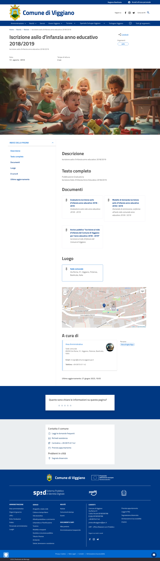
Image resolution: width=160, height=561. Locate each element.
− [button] (65, 293)
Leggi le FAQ (125, 511)
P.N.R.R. (124, 522)
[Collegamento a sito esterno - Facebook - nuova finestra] (125, 12)
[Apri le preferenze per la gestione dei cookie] (6, 555)
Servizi (35, 504)
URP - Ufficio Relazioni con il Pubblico (101, 527)
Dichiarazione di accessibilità (131, 518)
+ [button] (65, 290)
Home (11, 29)
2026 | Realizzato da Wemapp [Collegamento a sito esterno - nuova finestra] (19, 559)
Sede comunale (76, 268)
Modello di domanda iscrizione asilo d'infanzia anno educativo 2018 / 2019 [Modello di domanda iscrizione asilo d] (125, 202)
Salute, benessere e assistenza (43, 543)
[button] (139, 2)
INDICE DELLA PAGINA (19, 142)
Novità (18, 29)
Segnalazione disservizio (129, 515)
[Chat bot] (154, 555)
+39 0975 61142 (94, 519)
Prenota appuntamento (129, 508)
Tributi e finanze (38, 536)
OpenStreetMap (141, 326)
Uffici (11, 515)
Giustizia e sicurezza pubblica (43, 533)
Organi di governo (15, 512)
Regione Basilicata (115, 2)
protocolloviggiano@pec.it (98, 522)
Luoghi (11, 529)
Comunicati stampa (67, 512)
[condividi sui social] (123, 34)
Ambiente (36, 540)
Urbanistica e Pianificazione (42, 522)
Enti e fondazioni (15, 519)
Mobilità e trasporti (39, 529)
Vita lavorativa (38, 515)
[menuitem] (68, 23)
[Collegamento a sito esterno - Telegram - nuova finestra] (133, 12)
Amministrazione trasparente (70, 530)
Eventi (62, 515)
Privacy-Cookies (60, 554)
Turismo (35, 526)
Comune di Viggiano (48, 12)
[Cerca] (148, 12)
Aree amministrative (16, 508)
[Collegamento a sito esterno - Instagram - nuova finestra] (129, 12)
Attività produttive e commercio (44, 519)
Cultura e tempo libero (40, 512)
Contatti (92, 504)
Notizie (26, 29)
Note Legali (72, 554)
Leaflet (133, 326)
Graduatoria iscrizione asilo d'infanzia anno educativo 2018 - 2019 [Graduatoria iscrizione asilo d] (84, 202)
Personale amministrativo (18, 526)
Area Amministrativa (74, 344)
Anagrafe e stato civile (40, 509)
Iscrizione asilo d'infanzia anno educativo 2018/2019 (51, 29)
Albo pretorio (64, 526)
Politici (11, 522)
